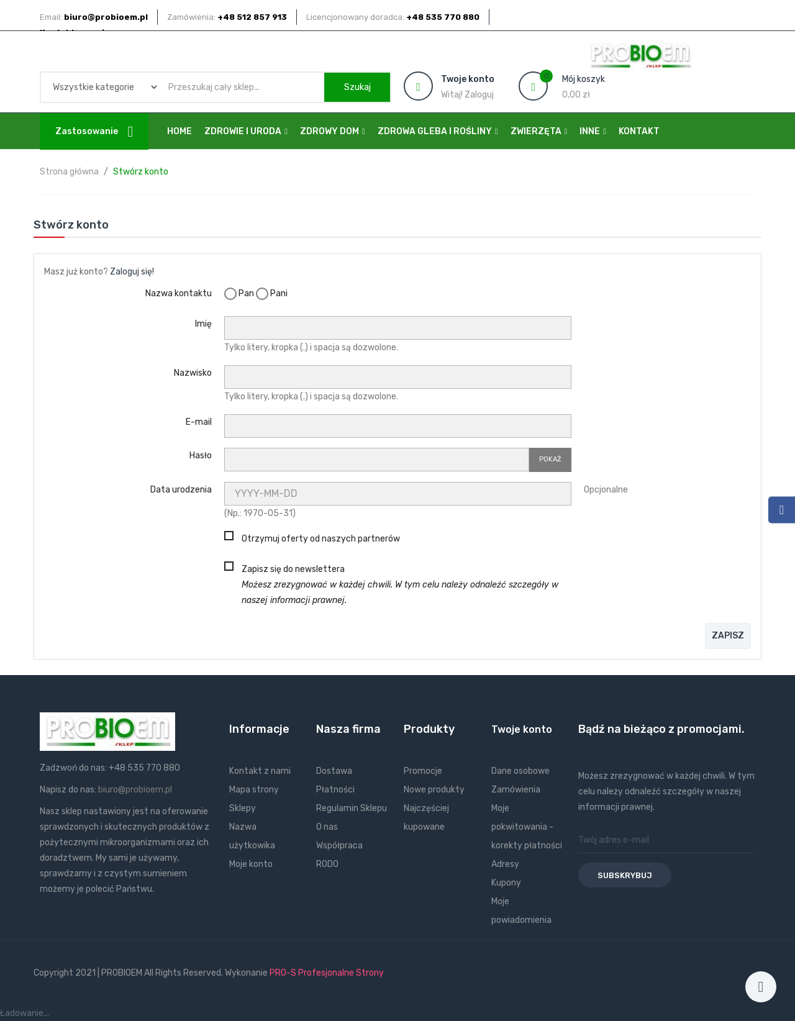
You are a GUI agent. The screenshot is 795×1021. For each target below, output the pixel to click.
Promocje (423, 771)
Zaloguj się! (132, 271)
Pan (239, 294)
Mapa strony (254, 789)
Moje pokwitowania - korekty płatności (526, 827)
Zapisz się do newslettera (400, 585)
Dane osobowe (520, 771)
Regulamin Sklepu (351, 808)
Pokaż (550, 459)
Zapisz (728, 635)
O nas (327, 827)
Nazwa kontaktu (178, 293)
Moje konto (251, 864)
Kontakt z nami (260, 771)
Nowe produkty (434, 789)
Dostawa (334, 771)
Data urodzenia (181, 489)
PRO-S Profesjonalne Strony (327, 973)
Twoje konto (521, 729)
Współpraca (339, 845)
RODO (327, 864)
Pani (272, 294)
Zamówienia (515, 789)
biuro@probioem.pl (135, 789)
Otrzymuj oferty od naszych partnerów (321, 538)
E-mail (199, 422)
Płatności (335, 789)
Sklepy (242, 808)
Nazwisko (193, 373)
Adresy (505, 864)
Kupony (506, 883)
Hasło (200, 455)
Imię (203, 324)
